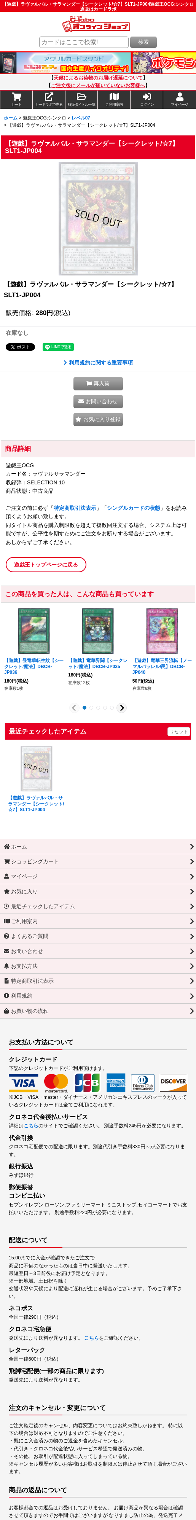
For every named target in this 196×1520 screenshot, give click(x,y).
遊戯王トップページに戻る (46, 565)
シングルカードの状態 (133, 508)
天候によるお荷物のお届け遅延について (98, 78)
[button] (81, 100)
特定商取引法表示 (75, 508)
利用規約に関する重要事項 (98, 363)
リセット (179, 731)
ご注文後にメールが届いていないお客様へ (98, 85)
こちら (31, 1125)
